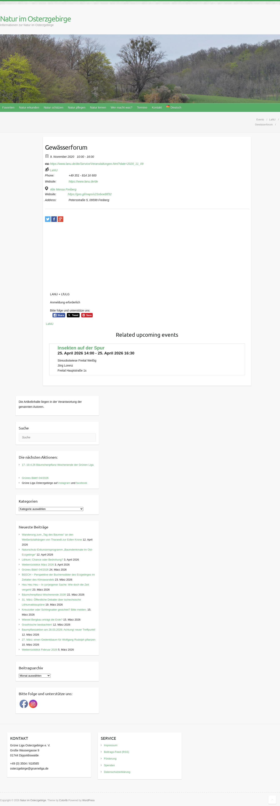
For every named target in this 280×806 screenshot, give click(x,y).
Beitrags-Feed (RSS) (116, 751)
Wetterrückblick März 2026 (38, 564)
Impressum (110, 745)
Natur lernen (98, 107)
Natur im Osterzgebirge (35, 18)
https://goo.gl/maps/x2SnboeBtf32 (90, 194)
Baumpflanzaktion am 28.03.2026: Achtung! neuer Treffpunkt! (58, 629)
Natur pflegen (76, 107)
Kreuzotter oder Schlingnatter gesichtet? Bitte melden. (54, 609)
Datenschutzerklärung (117, 771)
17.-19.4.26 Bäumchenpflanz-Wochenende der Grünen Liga (58, 464)
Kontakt (157, 107)
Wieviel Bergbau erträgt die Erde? (42, 619)
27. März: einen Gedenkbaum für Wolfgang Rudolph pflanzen (58, 639)
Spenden (109, 765)
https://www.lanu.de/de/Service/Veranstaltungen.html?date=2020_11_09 (94, 163)
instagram (64, 482)
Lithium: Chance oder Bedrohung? (42, 559)
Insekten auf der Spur (81, 347)
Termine (142, 107)
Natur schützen (53, 107)
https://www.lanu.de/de (83, 181)
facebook (81, 482)
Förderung (110, 758)
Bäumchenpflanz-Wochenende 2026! (44, 594)
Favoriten (8, 107)
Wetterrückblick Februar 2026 (39, 649)
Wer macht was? (121, 107)
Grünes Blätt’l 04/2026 (35, 477)
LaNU (54, 170)
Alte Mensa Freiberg (63, 189)
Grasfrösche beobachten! (37, 624)
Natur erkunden (29, 107)
